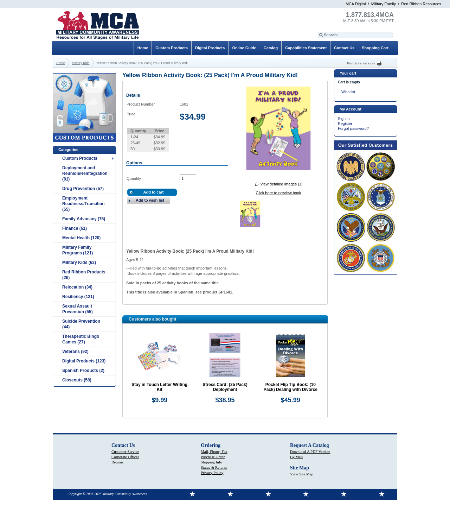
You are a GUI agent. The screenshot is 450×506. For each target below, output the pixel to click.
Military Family (383, 4)
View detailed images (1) (281, 184)
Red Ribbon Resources (421, 4)
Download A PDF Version (310, 451)
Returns (117, 462)
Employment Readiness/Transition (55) (83, 204)
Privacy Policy (212, 472)
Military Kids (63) (79, 262)
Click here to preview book (278, 193)
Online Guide (244, 48)
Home (142, 48)
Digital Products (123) (83, 361)
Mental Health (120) (81, 237)
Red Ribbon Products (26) (83, 275)
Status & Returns (214, 467)
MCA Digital (356, 4)
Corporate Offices (125, 457)
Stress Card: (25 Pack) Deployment (224, 387)
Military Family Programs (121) (77, 250)
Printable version (361, 63)
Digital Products (210, 48)
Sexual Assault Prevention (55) (77, 309)
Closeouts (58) (76, 380)
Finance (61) (74, 228)
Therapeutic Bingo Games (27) (80, 339)
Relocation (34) (77, 287)
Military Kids (80, 63)
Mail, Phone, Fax (214, 451)
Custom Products (79, 158)
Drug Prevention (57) (83, 188)
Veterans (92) (75, 351)
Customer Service (125, 451)
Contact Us (344, 48)
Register (345, 123)
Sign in (344, 118)
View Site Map (301, 474)
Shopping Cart (375, 48)
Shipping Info (211, 462)
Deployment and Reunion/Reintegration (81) (85, 173)
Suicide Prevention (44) (81, 324)
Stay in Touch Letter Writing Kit (159, 387)
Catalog (271, 48)
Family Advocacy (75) (83, 218)
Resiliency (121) (78, 296)
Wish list (348, 92)
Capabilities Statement (306, 48)
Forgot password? (353, 128)
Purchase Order (213, 457)
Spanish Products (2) (83, 370)
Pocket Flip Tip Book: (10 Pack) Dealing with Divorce (290, 387)
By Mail (296, 457)
